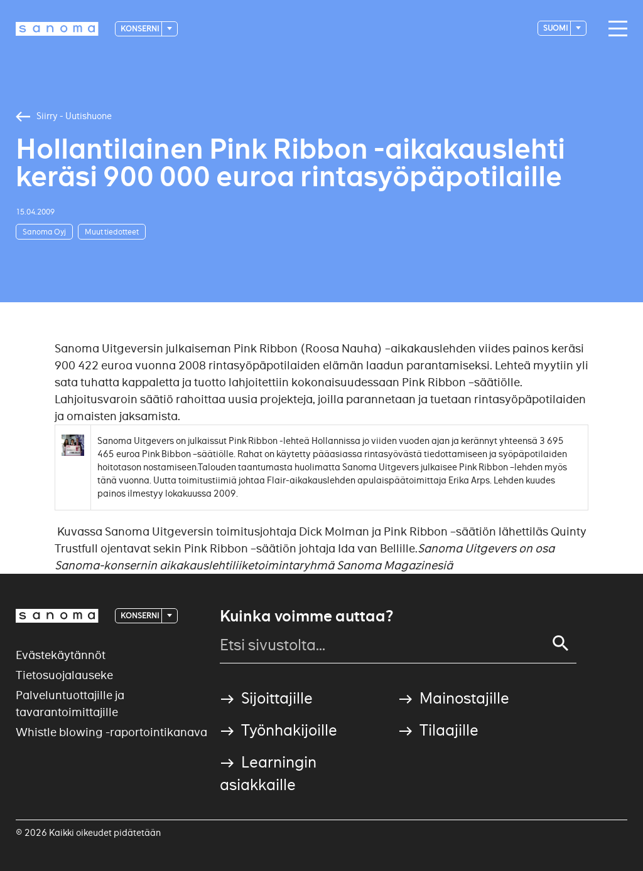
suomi (556, 28)
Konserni (140, 28)
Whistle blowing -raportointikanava (111, 732)
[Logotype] (57, 29)
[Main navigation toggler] (614, 28)
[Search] (560, 643)
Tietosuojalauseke (64, 675)
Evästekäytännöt (60, 655)
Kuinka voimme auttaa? (306, 616)
